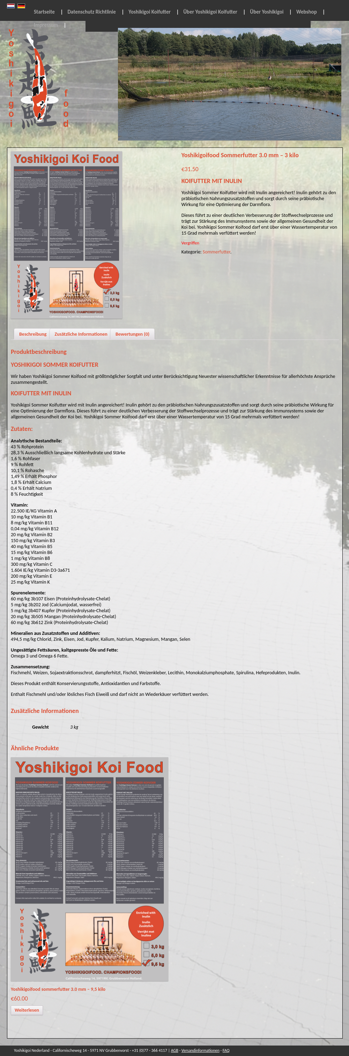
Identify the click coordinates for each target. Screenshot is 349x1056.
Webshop (306, 12)
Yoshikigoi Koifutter (149, 12)
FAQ (226, 1050)
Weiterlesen (27, 1010)
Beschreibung (32, 334)
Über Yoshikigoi (266, 12)
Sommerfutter (216, 252)
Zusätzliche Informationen (81, 334)
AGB (174, 1050)
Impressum (46, 25)
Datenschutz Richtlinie (91, 12)
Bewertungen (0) (132, 334)
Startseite (44, 12)
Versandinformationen (200, 1050)
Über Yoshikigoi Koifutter (210, 12)
